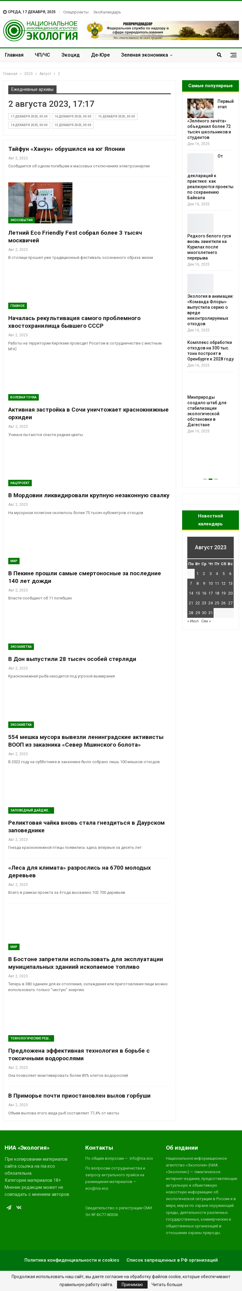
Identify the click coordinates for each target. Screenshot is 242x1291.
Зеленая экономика (144, 55)
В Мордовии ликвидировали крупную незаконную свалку (89, 495)
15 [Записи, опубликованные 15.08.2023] (198, 593)
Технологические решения (32, 1038)
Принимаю (132, 1284)
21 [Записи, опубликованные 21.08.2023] (191, 603)
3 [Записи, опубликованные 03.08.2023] (211, 573)
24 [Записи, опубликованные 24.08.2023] (210, 603)
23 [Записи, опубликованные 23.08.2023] (204, 603)
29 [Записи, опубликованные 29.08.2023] (198, 612)
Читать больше (167, 1284)
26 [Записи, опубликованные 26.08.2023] (223, 603)
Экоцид (70, 55)
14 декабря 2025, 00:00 (29, 125)
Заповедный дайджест (31, 810)
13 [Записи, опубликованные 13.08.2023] (230, 583)
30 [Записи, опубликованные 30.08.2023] (204, 612)
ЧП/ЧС (42, 55)
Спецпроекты (76, 12)
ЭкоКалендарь (107, 12)
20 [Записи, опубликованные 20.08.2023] (230, 593)
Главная (14, 55)
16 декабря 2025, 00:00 (72, 116)
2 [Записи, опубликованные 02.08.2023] (204, 573)
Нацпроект (20, 483)
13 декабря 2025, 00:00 (72, 125)
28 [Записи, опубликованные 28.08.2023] (191, 612)
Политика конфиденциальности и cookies (71, 1260)
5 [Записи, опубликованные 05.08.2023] (223, 573)
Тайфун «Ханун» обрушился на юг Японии (66, 148)
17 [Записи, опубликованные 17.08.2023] (210, 593)
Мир (13, 561)
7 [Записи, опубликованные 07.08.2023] (191, 583)
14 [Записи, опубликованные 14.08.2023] (191, 593)
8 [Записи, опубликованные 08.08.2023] (197, 583)
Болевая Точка (23, 397)
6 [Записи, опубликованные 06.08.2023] (230, 573)
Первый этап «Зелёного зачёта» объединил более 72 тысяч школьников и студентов (210, 119)
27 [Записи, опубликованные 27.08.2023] (230, 603)
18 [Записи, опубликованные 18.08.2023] (217, 593)
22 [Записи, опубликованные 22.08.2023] (198, 603)
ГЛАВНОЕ (17, 306)
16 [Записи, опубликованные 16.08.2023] (204, 593)
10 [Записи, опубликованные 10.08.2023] (210, 583)
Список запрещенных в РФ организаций (172, 1260)
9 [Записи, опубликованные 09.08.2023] (204, 583)
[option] (210, 266)
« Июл (193, 621)
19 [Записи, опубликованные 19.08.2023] (223, 593)
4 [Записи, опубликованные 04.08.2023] (217, 573)
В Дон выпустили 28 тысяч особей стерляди (72, 658)
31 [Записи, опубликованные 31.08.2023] (210, 612)
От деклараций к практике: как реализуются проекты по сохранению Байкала (210, 177)
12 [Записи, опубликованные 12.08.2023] (223, 583)
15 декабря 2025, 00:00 (116, 116)
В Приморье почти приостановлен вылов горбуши (79, 1095)
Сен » (206, 621)
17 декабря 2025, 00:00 (29, 116)
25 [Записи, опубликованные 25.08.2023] (217, 603)
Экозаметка (21, 646)
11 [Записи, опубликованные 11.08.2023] (217, 583)
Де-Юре (100, 55)
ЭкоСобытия (21, 220)
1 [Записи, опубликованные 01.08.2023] (197, 573)
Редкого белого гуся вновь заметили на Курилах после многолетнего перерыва (209, 246)
